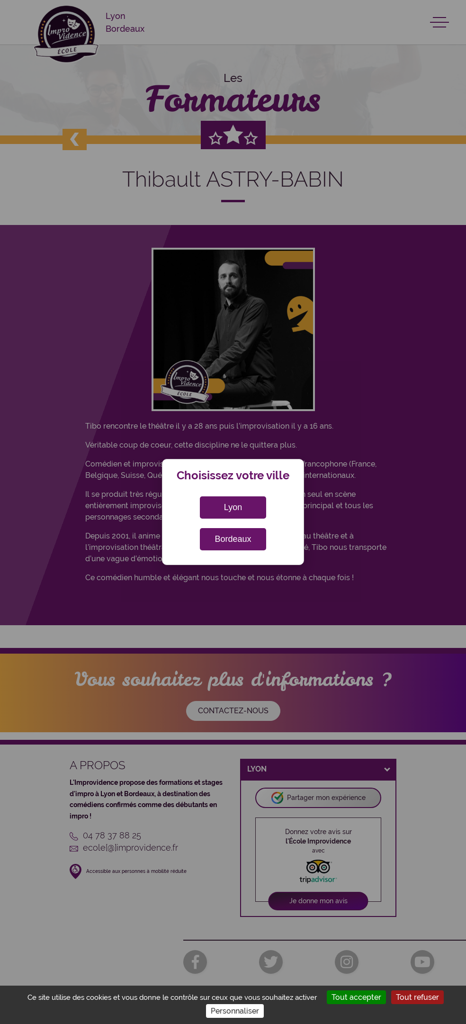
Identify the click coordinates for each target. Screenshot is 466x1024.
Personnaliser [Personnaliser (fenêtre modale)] (235, 1010)
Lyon (233, 507)
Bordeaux (233, 539)
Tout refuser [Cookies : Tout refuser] (417, 997)
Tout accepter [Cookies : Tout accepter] (356, 997)
